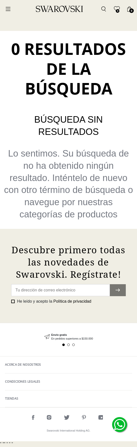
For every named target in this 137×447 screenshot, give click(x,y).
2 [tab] (68, 345)
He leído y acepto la (53, 301)
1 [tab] (63, 345)
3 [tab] (73, 345)
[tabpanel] (68, 337)
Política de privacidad (72, 301)
